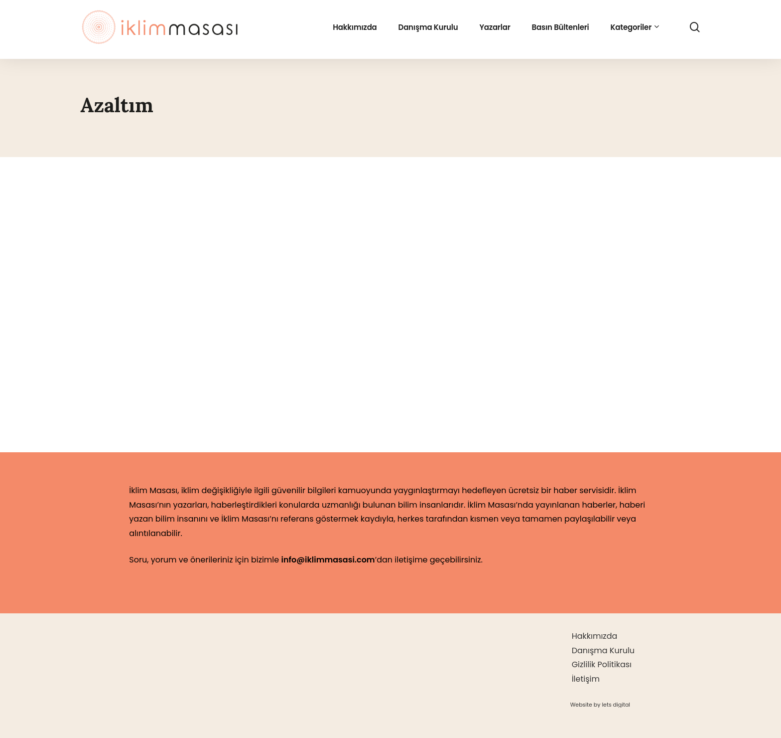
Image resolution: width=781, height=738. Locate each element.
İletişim (586, 679)
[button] (600, 705)
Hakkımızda (595, 636)
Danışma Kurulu (603, 650)
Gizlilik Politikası (602, 664)
